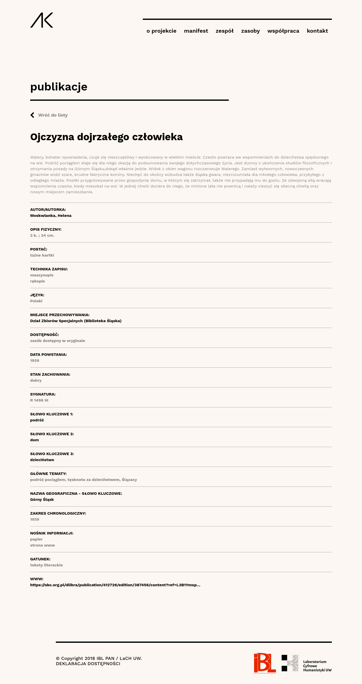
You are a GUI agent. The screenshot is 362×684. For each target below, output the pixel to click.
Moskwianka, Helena (50, 215)
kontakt (317, 31)
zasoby (250, 31)
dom (34, 439)
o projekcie (161, 31)
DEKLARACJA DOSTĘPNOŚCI (88, 663)
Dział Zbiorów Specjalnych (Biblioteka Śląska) (76, 320)
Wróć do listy (53, 115)
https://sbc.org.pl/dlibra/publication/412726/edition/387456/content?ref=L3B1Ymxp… (115, 584)
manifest (196, 31)
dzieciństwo (42, 459)
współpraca (283, 31)
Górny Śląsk (42, 499)
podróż (37, 420)
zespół (225, 31)
